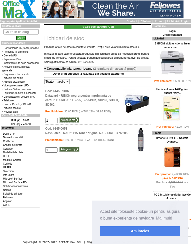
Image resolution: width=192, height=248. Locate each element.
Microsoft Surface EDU (15, 182)
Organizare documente (16, 74)
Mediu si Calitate (12, 160)
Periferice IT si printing (16, 51)
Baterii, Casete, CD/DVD (17, 104)
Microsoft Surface (12, 178)
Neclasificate (11, 111)
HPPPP (7, 167)
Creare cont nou (172, 34)
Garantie (7, 148)
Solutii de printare (12, 193)
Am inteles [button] (140, 231)
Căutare (146, 21)
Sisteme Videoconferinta (17, 89)
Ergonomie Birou (13, 59)
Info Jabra (8, 175)
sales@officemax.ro (56, 61)
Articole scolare (12, 108)
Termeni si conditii (13, 137)
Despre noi (9, 133)
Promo (159, 21)
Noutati (7, 190)
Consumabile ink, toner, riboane (21, 48)
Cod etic (7, 163)
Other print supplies (66, 73)
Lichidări (173, 21)
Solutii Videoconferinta (15, 186)
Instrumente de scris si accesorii (21, 63)
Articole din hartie (13, 78)
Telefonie (9, 100)
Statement (8, 171)
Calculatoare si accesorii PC (19, 96)
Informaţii (8, 128)
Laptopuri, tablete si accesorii (20, 93)
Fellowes (8, 197)
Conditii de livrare (12, 145)
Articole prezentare (14, 81)
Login (184, 21)
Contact (131, 21)
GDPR (6, 205)
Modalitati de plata (13, 152)
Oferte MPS (10, 55)
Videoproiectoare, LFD (16, 85)
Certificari (8, 141)
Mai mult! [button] (164, 218)
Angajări (7, 201)
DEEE (6, 156)
